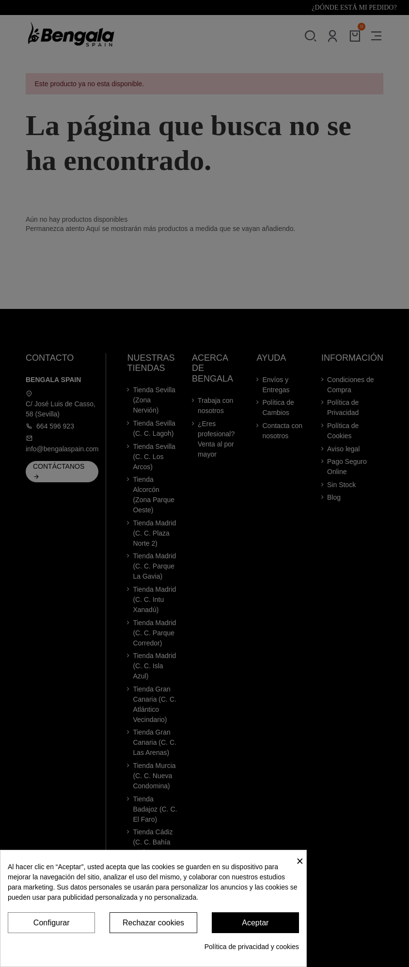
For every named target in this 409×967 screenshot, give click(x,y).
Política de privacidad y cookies (251, 947)
